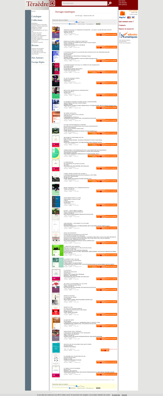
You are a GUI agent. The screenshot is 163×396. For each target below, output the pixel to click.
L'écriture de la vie (37, 32)
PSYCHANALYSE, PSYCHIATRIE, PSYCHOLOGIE (76, 166)
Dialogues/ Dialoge (37, 27)
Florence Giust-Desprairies (70, 127)
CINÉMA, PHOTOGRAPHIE (78, 299)
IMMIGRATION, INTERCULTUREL (72, 105)
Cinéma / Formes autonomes (40, 26)
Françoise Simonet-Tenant (70, 357)
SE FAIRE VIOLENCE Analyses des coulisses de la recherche (74, 113)
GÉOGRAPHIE (67, 372)
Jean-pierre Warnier (68, 345)
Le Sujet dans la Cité (37, 51)
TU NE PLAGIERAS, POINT (72, 78)
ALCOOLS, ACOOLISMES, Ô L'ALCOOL (75, 283)
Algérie (108, 225)
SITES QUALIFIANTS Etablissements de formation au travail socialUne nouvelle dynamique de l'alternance (76, 234)
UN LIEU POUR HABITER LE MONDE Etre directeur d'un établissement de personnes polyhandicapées (81, 125)
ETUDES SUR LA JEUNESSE (78, 45)
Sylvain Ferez (67, 176)
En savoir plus (116, 395)
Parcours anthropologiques (39, 35)
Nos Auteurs (37, 58)
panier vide (134, 12)
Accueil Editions (57, 392)
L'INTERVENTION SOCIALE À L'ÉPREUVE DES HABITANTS (81, 65)
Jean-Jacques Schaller (69, 66)
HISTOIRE (66, 225)
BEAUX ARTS (67, 299)
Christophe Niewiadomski (79, 151)
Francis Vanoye (67, 273)
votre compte (133, 14)
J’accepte (124, 395)
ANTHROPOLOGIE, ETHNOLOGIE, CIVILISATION (76, 118)
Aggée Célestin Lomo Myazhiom (71, 334)
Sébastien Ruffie (74, 176)
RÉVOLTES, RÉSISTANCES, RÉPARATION (76, 90)
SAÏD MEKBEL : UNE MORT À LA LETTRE (76, 223)
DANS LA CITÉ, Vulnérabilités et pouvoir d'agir (72, 198)
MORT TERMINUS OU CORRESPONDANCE (76, 187)
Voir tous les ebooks (124, 40)
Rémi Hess (75, 103)
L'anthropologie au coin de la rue (71, 117)
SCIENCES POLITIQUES (70, 346)
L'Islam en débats (36, 34)
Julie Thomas (84, 309)
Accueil (33, 11)
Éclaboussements (36, 28)
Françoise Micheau (68, 261)
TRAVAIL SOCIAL (68, 32)
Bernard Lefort (67, 369)
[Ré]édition (35, 23)
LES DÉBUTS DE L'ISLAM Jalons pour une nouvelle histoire (72, 259)
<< (58, 379)
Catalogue (36, 16)
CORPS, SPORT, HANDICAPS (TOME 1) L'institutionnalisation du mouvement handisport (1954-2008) (80, 174)
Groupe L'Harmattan (70, 392)
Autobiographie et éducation (39, 24)
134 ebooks (123, 3)
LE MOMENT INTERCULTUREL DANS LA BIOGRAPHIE (80, 101)
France (95, 58)
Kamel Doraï (67, 249)
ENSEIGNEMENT (75, 58)
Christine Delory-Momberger (92, 151)
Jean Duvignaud (67, 321)
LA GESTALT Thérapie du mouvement (70, 271)
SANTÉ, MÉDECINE (69, 131)
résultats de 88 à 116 (88, 15)
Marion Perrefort (67, 54)
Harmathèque (89, 392)
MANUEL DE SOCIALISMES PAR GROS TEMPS (77, 344)
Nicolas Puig (73, 249)
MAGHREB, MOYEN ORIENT (98, 225)
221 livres (122, 1)
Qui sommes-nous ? (126, 21)
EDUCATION (67, 58)
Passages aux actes (37, 37)
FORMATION (74, 153)
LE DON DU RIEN (69, 320)
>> (111, 379)
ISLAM (97, 264)
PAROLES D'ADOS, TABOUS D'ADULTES (75, 41)
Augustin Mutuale (68, 103)
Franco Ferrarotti (67, 138)
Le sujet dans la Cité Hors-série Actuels (73, 68)
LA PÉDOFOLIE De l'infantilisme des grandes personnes (74, 162)
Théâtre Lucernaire (111, 392)
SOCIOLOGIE (67, 45)
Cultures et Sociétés (37, 50)
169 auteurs (123, 4)
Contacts (122, 25)
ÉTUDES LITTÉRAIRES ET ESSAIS (72, 360)
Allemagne (91, 58)
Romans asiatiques (37, 38)
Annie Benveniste (68, 115)
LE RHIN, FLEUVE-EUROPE (72, 368)
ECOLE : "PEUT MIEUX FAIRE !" (73, 210)
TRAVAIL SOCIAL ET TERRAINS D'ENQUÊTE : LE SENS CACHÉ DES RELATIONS (88, 30)
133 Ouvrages (79, 15)
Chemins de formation (38, 48)
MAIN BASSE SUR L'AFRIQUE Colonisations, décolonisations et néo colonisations (77, 332)
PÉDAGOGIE (82, 214)
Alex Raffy (66, 164)
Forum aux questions (125, 43)
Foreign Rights (38, 62)
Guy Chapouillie (67, 298)
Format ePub (122, 41)
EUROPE (86, 58)
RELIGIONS (92, 264)
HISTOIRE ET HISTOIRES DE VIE (74, 137)
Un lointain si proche (37, 42)
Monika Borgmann (68, 224)
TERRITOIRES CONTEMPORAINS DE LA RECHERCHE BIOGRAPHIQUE (85, 150)
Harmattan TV (99, 392)
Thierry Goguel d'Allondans (79, 237)
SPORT (82, 178)
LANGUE (81, 58)
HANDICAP (77, 131)
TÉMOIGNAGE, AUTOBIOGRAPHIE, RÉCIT (92, 105)
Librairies (81, 392)
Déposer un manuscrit (126, 29)
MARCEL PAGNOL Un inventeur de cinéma (70, 296)
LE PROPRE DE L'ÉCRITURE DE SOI (74, 356)
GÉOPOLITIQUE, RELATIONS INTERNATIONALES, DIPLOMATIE (80, 336)
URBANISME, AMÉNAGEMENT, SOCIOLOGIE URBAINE (95, 251)
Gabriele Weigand (82, 103)
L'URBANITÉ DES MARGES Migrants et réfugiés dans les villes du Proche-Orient (78, 247)
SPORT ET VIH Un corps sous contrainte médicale (73, 307)
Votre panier (133, 11)
